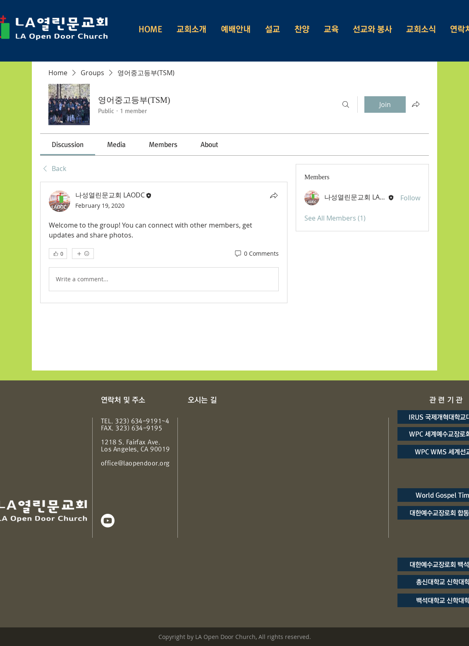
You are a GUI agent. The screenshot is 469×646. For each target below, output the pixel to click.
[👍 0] (58, 253)
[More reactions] (83, 253)
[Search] (346, 104)
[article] (163, 242)
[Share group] (416, 104)
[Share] (274, 195)
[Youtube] (108, 520)
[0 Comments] (256, 253)
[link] (68, 144)
